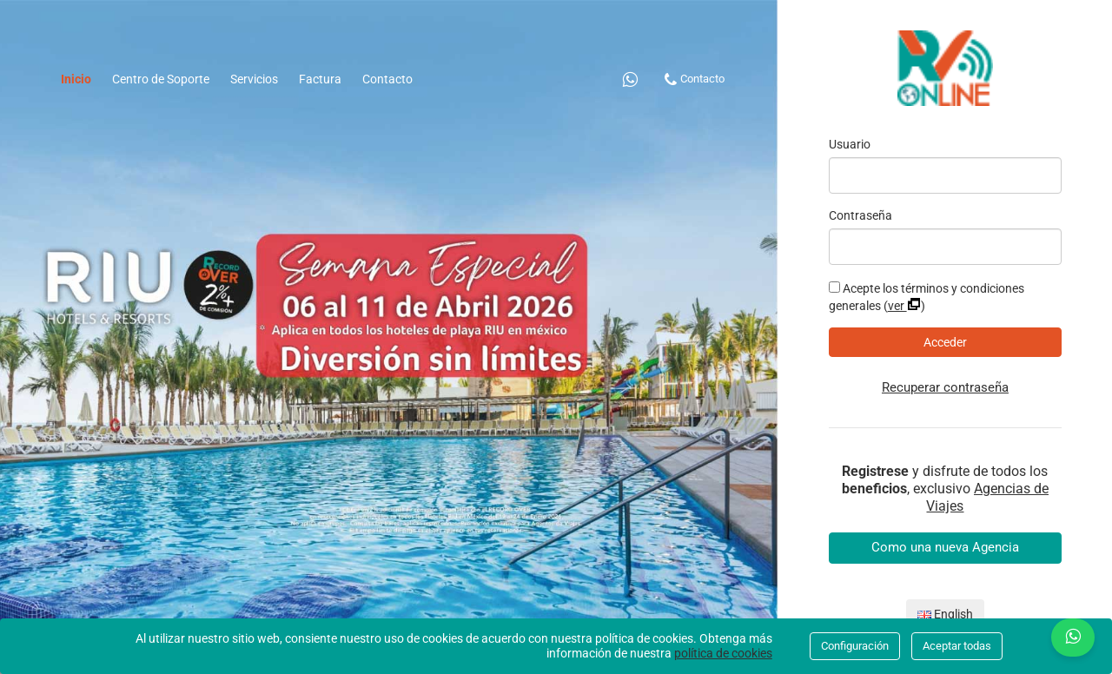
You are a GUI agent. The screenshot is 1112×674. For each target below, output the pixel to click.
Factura (320, 79)
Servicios (254, 79)
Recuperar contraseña (945, 387)
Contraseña (860, 215)
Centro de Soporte (160, 79)
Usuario (849, 144)
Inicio (81, 77)
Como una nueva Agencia (945, 547)
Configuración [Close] (855, 645)
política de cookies (723, 653)
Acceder (945, 342)
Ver (904, 306)
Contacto (387, 79)
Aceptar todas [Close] (957, 645)
